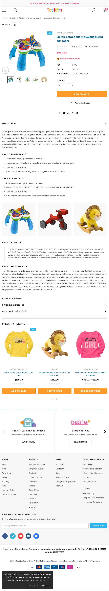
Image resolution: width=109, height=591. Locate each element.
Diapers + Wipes (9, 494)
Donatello (33, 482)
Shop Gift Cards (89, 482)
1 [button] (53, 399)
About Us (59, 465)
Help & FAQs (87, 465)
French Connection (37, 465)
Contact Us (60, 469)
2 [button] (56, 399)
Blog (58, 473)
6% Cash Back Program (92, 473)
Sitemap (59, 486)
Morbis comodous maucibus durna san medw (90, 374)
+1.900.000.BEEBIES (96, 549)
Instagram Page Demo (65, 482)
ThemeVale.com (92, 561)
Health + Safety (8, 490)
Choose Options (90, 391)
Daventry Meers (35, 477)
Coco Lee (33, 494)
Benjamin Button (36, 469)
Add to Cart (18, 391)
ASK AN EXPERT (56, 552)
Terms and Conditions (92, 502)
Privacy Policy (88, 494)
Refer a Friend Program (92, 469)
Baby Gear (6, 473)
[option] (27, 52)
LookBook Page (62, 477)
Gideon (32, 486)
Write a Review (91, 46)
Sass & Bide (34, 490)
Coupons (86, 477)
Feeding (5, 482)
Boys (4, 465)
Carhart (32, 473)
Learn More (28, 441)
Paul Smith (33, 503)
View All (32, 507)
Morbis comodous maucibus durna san (19, 374)
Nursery (5, 477)
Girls (4, 469)
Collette (32, 499)
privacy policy (33, 585)
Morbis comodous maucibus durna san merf (54, 374)
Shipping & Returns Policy (93, 498)
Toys (4, 486)
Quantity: (61, 80)
